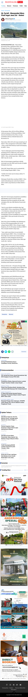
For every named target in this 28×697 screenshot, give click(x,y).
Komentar (23, 351)
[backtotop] (14, 693)
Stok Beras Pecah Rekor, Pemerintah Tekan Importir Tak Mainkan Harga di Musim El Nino (9, 437)
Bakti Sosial (5, 453)
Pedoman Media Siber (20, 688)
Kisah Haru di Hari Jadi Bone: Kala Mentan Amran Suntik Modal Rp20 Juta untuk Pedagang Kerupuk (9, 456)
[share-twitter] (6, 351)
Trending (3, 5)
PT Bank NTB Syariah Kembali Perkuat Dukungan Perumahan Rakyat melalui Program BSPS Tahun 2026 (13, 395)
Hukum (26, 5)
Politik (21, 5)
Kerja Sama (13, 689)
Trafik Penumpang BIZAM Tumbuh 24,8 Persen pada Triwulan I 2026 (8, 446)
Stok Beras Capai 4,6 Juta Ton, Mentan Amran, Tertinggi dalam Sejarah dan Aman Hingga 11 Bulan (9, 418)
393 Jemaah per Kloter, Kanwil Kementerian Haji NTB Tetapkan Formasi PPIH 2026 (14, 376)
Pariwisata (15, 5)
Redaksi (11, 688)
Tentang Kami (5, 688)
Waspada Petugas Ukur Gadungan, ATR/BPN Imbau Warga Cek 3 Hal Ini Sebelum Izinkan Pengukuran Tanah (13, 402)
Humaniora (4, 314)
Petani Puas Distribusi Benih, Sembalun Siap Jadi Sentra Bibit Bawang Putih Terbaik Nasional (14, 388)
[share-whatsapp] (9, 351)
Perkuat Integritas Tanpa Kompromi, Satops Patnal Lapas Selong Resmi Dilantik (9, 427)
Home (2, 10)
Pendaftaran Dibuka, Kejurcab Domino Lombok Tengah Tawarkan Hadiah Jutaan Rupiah (13, 382)
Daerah (4, 415)
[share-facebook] (2, 351)
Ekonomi (9, 5)
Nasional (11, 314)
